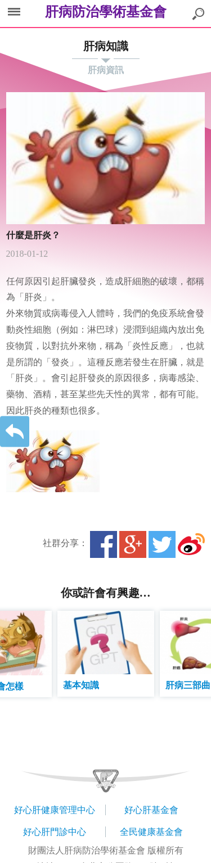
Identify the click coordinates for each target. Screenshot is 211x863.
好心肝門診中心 (54, 832)
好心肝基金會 (151, 810)
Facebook (103, 544)
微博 (191, 544)
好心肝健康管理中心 (54, 810)
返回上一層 (14, 431)
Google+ (132, 544)
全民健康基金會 (151, 832)
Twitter (162, 544)
